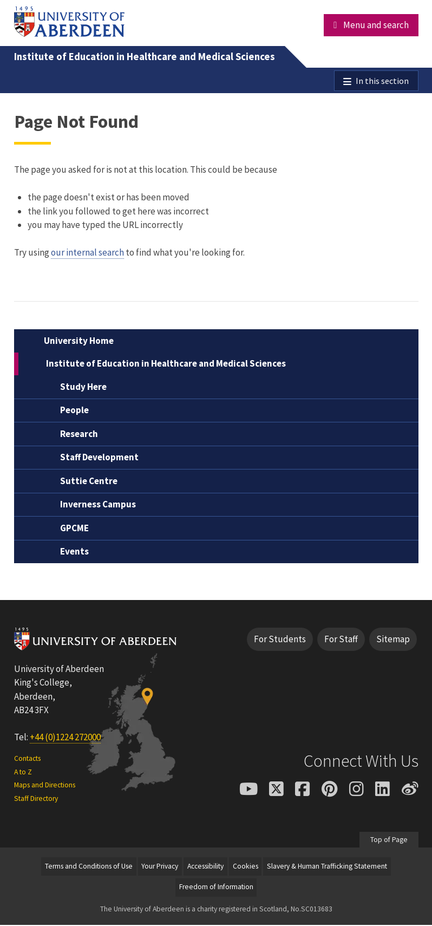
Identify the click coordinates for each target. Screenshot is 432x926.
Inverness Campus (98, 506)
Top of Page (389, 841)
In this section (382, 81)
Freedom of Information (216, 888)
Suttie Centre (88, 482)
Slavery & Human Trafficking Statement (327, 867)
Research (79, 435)
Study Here (83, 388)
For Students (280, 641)
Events (74, 553)
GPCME (74, 530)
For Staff (341, 641)
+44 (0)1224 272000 (65, 739)
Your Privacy (159, 867)
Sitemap (393, 641)
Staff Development (99, 459)
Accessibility (205, 867)
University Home (79, 342)
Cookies (245, 867)
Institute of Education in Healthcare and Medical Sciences (144, 56)
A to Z (23, 773)
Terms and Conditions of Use (89, 867)
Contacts (27, 760)
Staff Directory (36, 799)
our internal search (87, 254)
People (74, 412)
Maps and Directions (44, 786)
